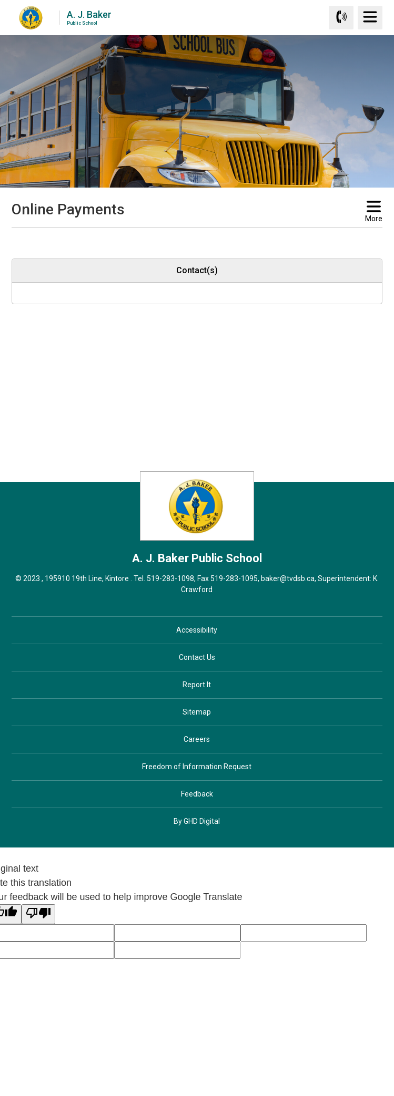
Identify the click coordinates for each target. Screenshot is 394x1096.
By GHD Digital (197, 821)
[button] (180, 237)
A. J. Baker (89, 17)
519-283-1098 (170, 578)
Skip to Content (0, 0)
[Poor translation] (38, 914)
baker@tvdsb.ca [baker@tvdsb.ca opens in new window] (288, 578)
